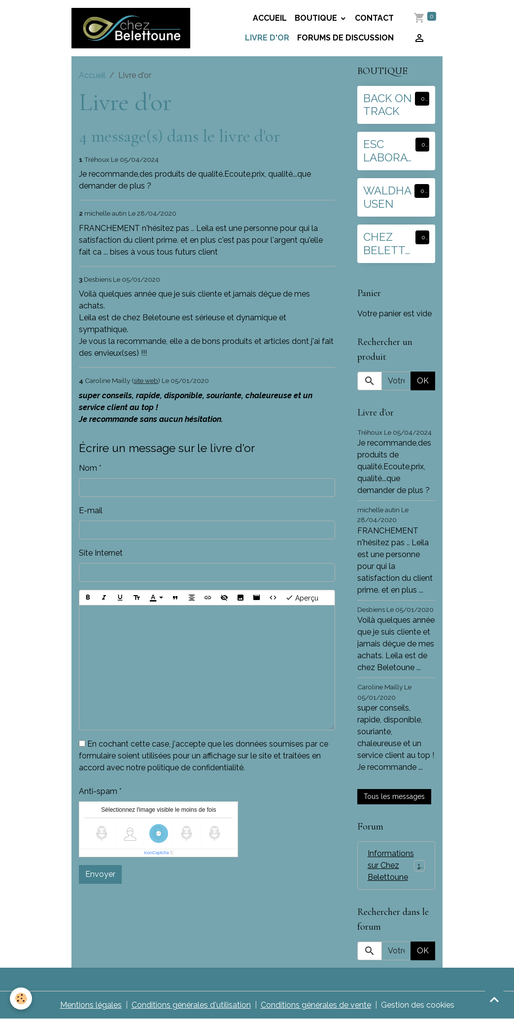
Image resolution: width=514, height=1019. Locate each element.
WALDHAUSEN (387, 197)
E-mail (91, 510)
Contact (374, 18)
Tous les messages (394, 796)
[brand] (130, 28)
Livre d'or (267, 37)
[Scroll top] (494, 999)
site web (146, 380)
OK (423, 380)
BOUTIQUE (317, 18)
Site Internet (101, 553)
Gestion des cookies (417, 1005)
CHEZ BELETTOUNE (388, 243)
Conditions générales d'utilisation (191, 1005)
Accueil (270, 18)
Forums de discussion (345, 37)
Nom (88, 468)
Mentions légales (91, 1005)
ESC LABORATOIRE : (388, 151)
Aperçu (301, 598)
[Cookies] (21, 998)
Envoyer (100, 874)
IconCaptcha (156, 852)
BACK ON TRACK (387, 105)
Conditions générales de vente (316, 1005)
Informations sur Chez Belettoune (398, 865)
